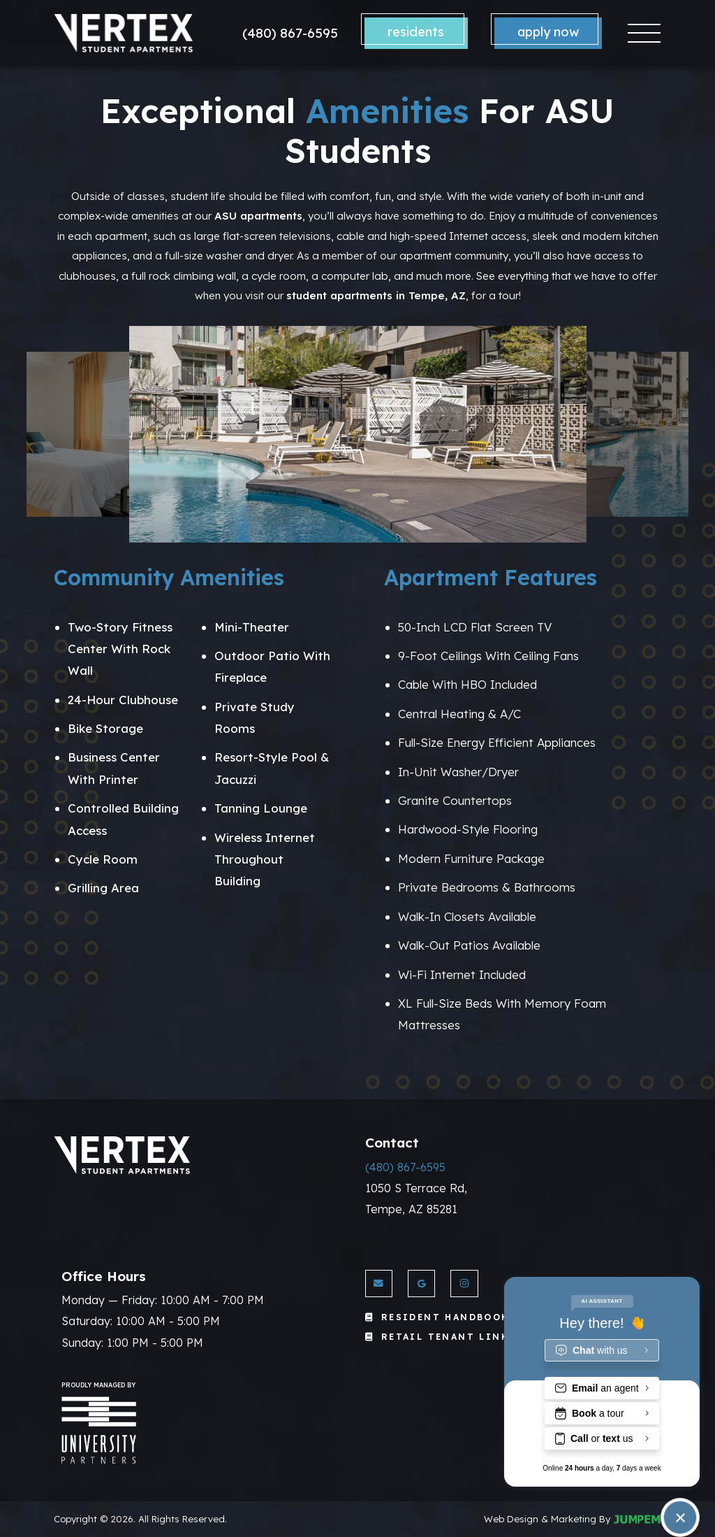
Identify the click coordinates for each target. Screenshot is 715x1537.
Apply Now (548, 32)
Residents (416, 32)
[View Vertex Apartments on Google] (421, 1283)
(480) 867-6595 (290, 32)
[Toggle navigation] (644, 33)
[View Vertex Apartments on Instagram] (464, 1283)
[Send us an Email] (378, 1283)
